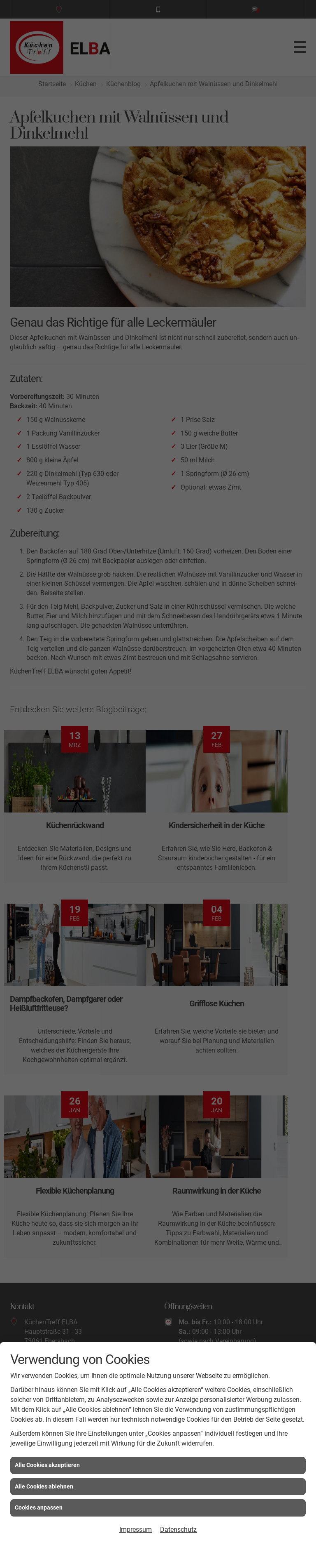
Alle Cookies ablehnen (44, 1486)
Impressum (135, 1529)
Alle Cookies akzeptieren (47, 1465)
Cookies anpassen (39, 1507)
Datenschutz (178, 1529)
